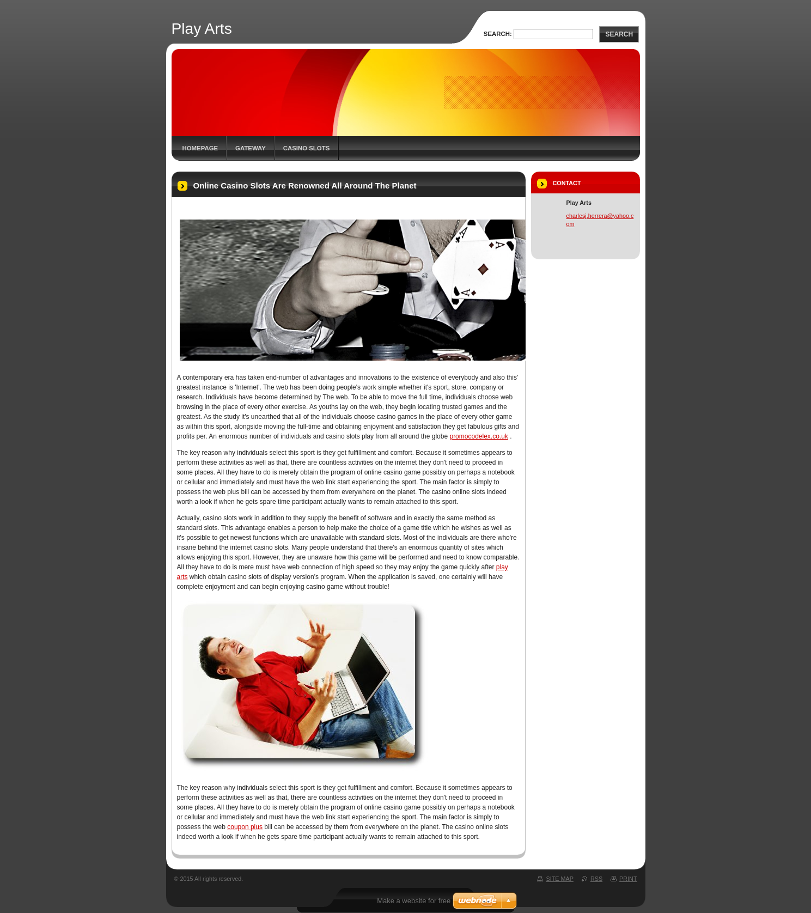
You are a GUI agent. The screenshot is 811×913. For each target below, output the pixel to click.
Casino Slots (306, 148)
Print (628, 878)
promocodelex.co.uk (478, 436)
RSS (596, 878)
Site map (559, 878)
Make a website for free (413, 901)
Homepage (200, 148)
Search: (498, 34)
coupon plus (245, 827)
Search (619, 34)
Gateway (250, 148)
